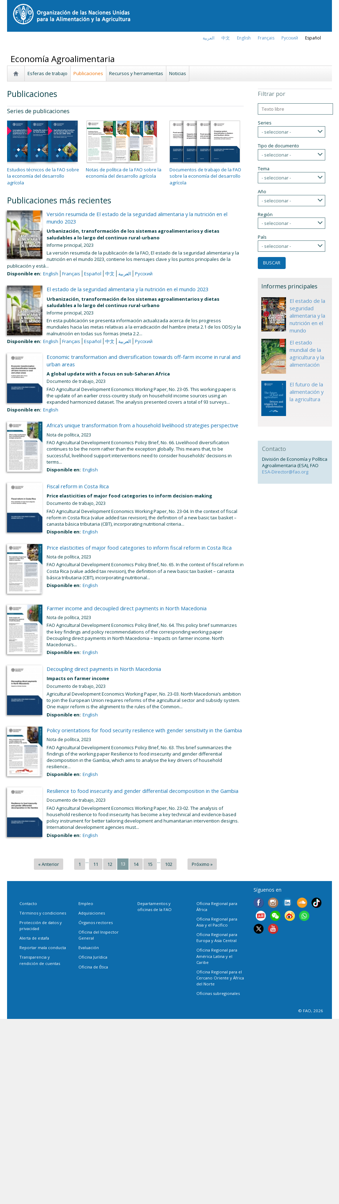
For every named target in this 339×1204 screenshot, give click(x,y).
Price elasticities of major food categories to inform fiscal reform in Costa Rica (139, 547)
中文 (225, 38)
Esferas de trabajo (47, 73)
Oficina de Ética (93, 967)
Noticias (177, 73)
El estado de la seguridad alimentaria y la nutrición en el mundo (307, 315)
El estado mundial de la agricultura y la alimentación (307, 353)
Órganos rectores (95, 922)
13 (122, 864)
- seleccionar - (276, 132)
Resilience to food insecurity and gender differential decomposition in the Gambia (142, 790)
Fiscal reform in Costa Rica (78, 486)
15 (150, 864)
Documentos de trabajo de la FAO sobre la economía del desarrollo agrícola (205, 175)
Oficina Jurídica (92, 957)
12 (109, 864)
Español (313, 38)
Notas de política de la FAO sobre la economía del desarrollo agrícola (123, 172)
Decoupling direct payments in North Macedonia (104, 668)
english (244, 38)
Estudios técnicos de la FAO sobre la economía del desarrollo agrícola (43, 175)
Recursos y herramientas (136, 73)
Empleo (85, 903)
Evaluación (88, 947)
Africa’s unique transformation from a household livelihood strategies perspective (142, 425)
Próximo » (202, 864)
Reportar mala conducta (42, 947)
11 (95, 864)
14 (135, 864)
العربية (208, 38)
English (50, 273)
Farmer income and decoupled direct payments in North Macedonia (127, 608)
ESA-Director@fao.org (285, 472)
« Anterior (48, 864)
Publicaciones (88, 73)
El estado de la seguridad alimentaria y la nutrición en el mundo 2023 (127, 289)
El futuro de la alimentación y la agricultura (306, 392)
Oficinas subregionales (218, 993)
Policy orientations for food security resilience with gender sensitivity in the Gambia (144, 730)
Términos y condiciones (42, 913)
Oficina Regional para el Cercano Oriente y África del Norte (220, 977)
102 (168, 864)
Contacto (28, 903)
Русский (289, 38)
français (266, 38)
